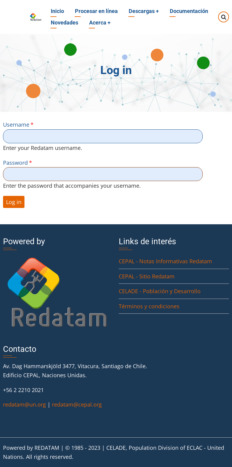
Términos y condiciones (149, 306)
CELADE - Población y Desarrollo (160, 291)
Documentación (189, 11)
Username (16, 124)
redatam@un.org (24, 404)
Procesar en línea (96, 11)
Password (15, 162)
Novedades (64, 22)
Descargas (144, 11)
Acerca (100, 22)
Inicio (57, 11)
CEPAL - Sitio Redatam (147, 276)
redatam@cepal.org (77, 404)
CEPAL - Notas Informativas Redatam (165, 261)
